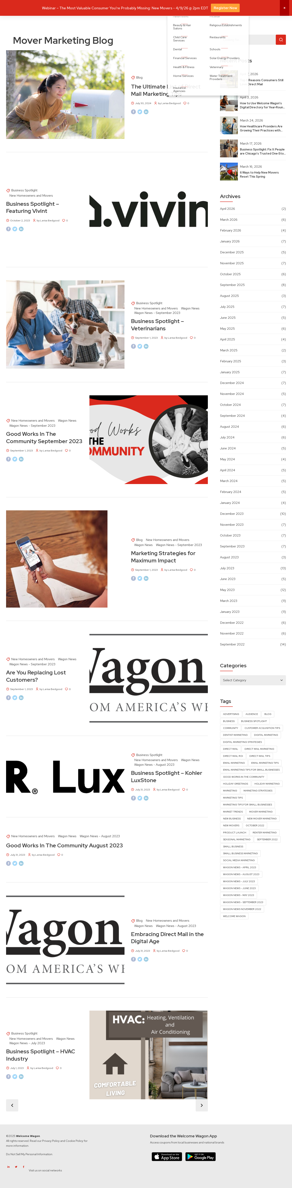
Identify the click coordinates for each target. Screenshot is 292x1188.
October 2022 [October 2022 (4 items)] (255, 825)
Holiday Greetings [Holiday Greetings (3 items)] (235, 783)
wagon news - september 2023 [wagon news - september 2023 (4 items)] (243, 902)
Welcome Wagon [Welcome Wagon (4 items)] (234, 916)
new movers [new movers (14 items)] (231, 825)
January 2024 (230, 503)
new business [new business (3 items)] (232, 818)
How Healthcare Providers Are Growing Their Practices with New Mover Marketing (261, 130)
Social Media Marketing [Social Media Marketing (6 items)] (239, 860)
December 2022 (232, 623)
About (227, 7)
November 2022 (232, 633)
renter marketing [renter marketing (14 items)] (265, 832)
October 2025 (230, 274)
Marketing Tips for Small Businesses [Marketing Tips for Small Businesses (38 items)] (247, 804)
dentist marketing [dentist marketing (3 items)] (235, 735)
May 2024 (227, 459)
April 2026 (227, 209)
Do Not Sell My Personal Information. (29, 1154)
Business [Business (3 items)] (229, 721)
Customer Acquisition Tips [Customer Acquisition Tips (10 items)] (262, 728)
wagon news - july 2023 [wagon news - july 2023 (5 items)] (239, 881)
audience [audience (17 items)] (252, 714)
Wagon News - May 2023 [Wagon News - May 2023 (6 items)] (238, 895)
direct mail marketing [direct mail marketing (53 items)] (259, 749)
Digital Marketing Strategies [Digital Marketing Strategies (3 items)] (242, 742)
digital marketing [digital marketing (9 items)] (266, 735)
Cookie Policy (74, 1141)
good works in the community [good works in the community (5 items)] (243, 776)
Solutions (157, 7)
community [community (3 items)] (230, 728)
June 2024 (228, 448)
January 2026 (230, 241)
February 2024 (230, 492)
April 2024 (227, 470)
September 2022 (232, 644)
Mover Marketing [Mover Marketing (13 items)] (261, 811)
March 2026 (228, 220)
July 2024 (227, 437)
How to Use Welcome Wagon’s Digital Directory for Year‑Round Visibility (262, 107)
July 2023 (227, 568)
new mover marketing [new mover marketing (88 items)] (262, 818)
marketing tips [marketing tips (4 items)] (233, 797)
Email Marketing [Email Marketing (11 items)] (234, 763)
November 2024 (232, 394)
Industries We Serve (183, 7)
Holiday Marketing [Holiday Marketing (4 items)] (267, 783)
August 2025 (229, 296)
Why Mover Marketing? (129, 7)
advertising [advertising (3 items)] (231, 714)
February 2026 (230, 230)
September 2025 (232, 285)
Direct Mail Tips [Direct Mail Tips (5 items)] (259, 756)
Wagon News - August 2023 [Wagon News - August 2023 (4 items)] (241, 874)
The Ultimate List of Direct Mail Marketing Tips (166, 90)
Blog (139, 77)
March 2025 (228, 350)
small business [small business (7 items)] (233, 846)
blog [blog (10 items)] (267, 714)
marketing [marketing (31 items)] (230, 790)
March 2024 (229, 481)
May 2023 (227, 590)
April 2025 (227, 339)
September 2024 (232, 416)
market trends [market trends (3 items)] (233, 811)
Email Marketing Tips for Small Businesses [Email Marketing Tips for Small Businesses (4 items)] (251, 769)
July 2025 (227, 307)
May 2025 (227, 328)
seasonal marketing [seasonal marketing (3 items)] (236, 839)
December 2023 (232, 514)
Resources (210, 7)
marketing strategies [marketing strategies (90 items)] (258, 790)
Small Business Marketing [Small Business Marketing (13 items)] (240, 853)
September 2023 (232, 546)
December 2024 (232, 383)
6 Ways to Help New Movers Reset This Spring (259, 174)
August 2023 (229, 557)
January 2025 (230, 372)
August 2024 (229, 426)
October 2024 (230, 405)
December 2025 (232, 252)
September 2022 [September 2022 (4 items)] (267, 839)
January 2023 (229, 612)
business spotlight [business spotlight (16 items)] (254, 721)
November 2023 (232, 525)
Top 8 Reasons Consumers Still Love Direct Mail (261, 82)
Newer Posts (12, 1105)
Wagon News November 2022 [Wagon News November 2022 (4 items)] (242, 909)
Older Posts (202, 1105)
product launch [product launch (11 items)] (234, 832)
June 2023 (227, 579)
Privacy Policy (51, 1141)
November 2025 (232, 263)
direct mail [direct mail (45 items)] (230, 749)
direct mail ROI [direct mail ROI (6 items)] (233, 756)
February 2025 (230, 361)
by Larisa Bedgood (169, 103)
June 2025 (228, 318)
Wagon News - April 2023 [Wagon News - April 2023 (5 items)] (239, 867)
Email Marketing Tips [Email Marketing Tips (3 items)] (265, 763)
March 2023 (228, 601)
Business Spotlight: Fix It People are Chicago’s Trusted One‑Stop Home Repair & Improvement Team (263, 155)
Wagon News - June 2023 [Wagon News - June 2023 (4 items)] (239, 888)
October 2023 (230, 535)
